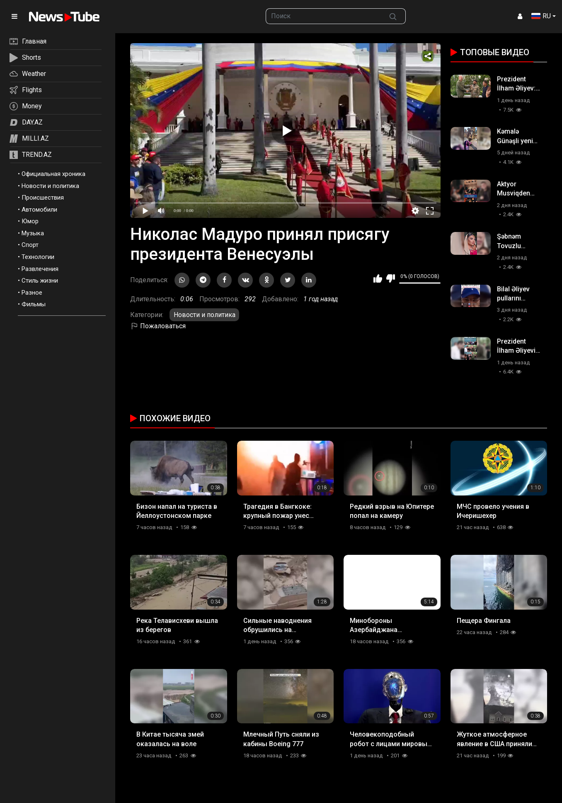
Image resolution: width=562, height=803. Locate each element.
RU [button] (541, 16)
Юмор (30, 221)
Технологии (38, 257)
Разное (32, 292)
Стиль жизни (40, 280)
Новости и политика (50, 186)
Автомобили (39, 209)
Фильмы (34, 304)
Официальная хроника (53, 174)
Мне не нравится (390, 278)
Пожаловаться (158, 326)
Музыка (33, 233)
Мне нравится (377, 278)
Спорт (30, 245)
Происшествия (43, 197)
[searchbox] (323, 16)
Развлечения (40, 269)
